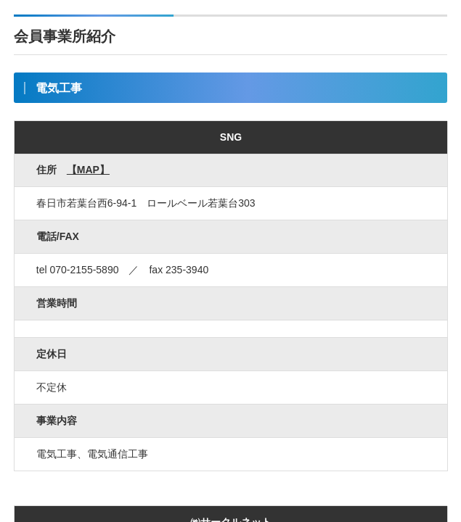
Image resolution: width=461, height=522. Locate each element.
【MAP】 (88, 169)
